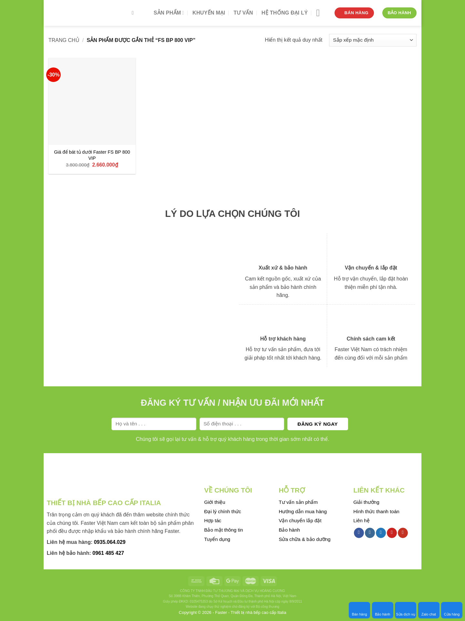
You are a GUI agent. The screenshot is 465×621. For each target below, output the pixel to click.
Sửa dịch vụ (405, 610)
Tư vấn (243, 12)
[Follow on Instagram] (370, 533)
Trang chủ (63, 40)
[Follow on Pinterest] (392, 533)
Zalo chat (428, 610)
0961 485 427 (108, 553)
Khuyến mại (208, 12)
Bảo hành (382, 610)
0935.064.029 (110, 542)
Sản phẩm (169, 13)
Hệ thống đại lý (285, 12)
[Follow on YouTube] (403, 533)
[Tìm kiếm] (134, 12)
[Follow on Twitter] (381, 533)
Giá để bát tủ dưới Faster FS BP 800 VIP (92, 155)
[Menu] (321, 13)
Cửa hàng (452, 610)
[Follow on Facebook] (359, 533)
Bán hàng (359, 610)
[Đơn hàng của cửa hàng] (373, 40)
